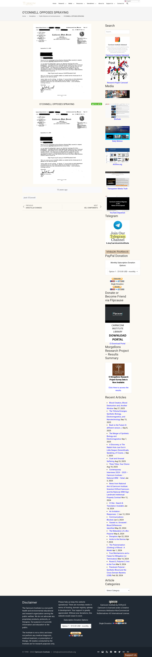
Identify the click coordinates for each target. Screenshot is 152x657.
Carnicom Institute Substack (117, 55)
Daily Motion (117, 141)
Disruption (113, 536)
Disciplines (32, 16)
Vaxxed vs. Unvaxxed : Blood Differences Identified (117, 525)
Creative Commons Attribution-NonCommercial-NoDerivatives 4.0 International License (113, 610)
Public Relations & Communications (49, 16)
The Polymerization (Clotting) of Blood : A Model (116, 548)
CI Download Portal (117, 343)
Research (61, 3)
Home (54, 3)
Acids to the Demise (117, 539)
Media (70, 3)
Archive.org (117, 164)
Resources (79, 3)
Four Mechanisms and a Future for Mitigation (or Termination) (118, 556)
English (128, 1)
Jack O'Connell (29, 198)
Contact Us (120, 3)
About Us (101, 3)
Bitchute (117, 119)
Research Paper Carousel (117, 82)
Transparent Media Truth (117, 189)
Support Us (109, 3)
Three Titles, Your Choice (119, 464)
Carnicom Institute (42, 652)
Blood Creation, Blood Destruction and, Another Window (117, 406)
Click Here (113, 387)
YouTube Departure (117, 213)
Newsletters (90, 3)
